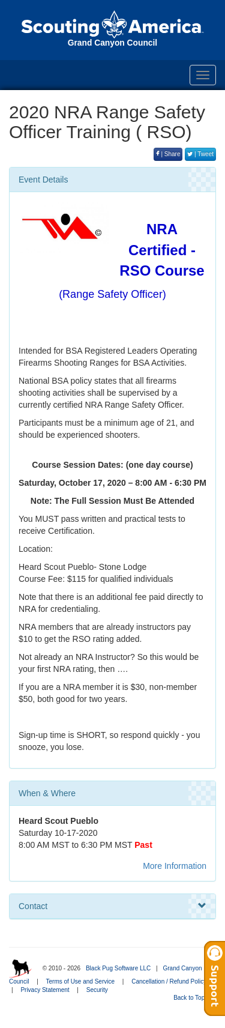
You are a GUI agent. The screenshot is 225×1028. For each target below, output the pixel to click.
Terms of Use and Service (80, 981)
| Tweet (200, 154)
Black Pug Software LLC (118, 968)
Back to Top (192, 997)
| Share (168, 154)
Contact (112, 906)
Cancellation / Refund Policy (168, 981)
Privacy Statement (44, 990)
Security (97, 990)
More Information (174, 866)
